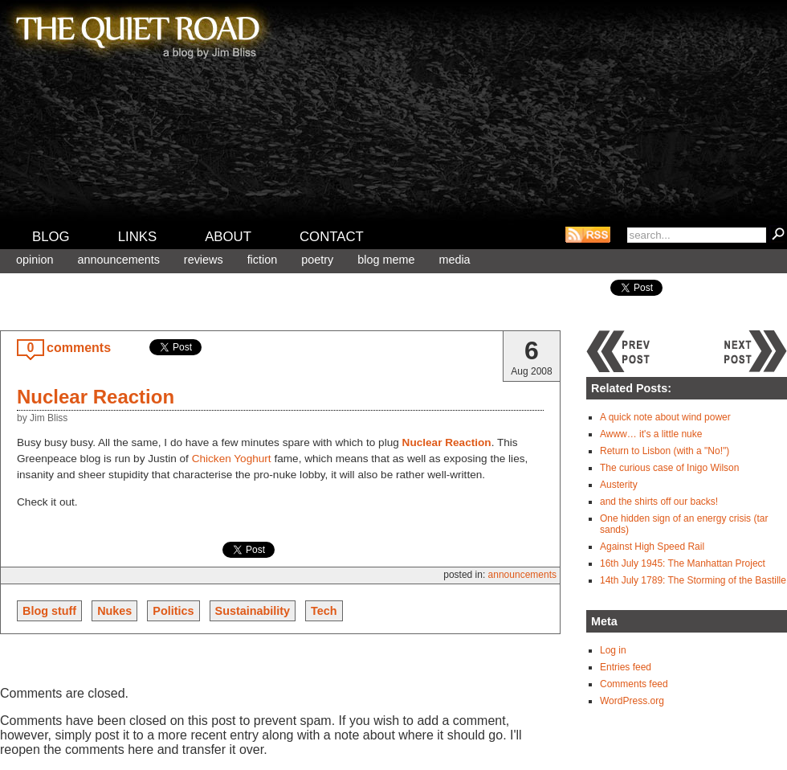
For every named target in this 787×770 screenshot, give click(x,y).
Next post (755, 351)
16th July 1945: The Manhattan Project (682, 563)
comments (79, 347)
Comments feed (634, 684)
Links (137, 236)
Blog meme (385, 259)
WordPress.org (632, 701)
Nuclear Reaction (95, 397)
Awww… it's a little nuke (651, 434)
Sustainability (253, 610)
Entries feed (625, 667)
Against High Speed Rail (652, 546)
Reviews (203, 259)
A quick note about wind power (665, 417)
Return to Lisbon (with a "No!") (664, 451)
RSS (587, 235)
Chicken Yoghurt (231, 459)
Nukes (114, 610)
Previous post (618, 351)
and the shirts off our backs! (659, 501)
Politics (173, 610)
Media (454, 259)
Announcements (118, 259)
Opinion (34, 259)
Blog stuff (49, 610)
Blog (51, 236)
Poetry (317, 259)
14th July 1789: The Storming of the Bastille (693, 580)
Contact (332, 236)
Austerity (619, 484)
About (228, 236)
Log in (613, 650)
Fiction (262, 259)
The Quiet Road (136, 31)
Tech (324, 610)
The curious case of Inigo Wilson (669, 467)
